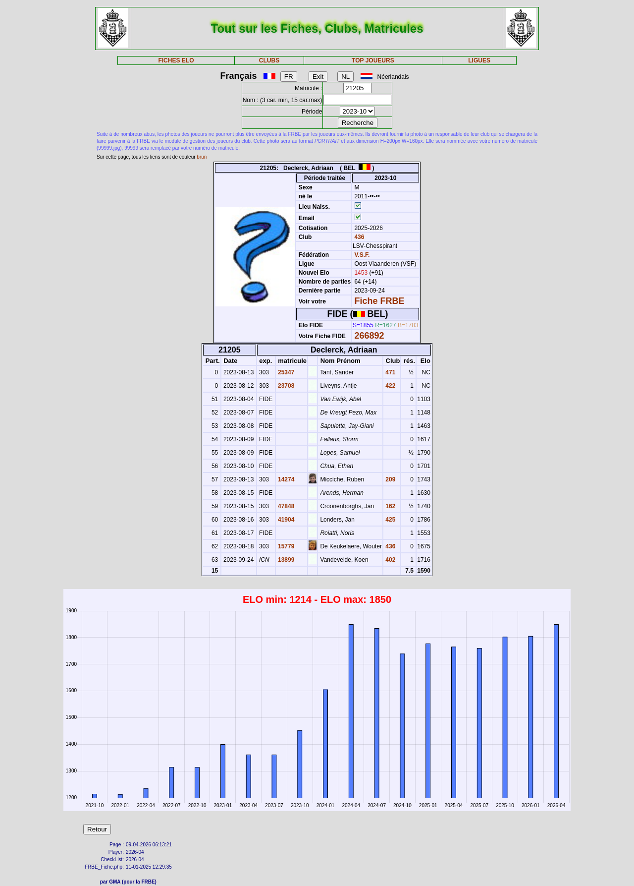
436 (358, 237)
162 (389, 506)
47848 (285, 506)
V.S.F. (362, 254)
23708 (285, 385)
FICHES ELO (176, 60)
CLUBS (269, 60)
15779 (285, 546)
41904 (285, 519)
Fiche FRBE (379, 301)
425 (389, 519)
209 (389, 479)
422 (389, 385)
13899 (285, 559)
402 (389, 559)
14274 (285, 479)
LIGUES (479, 60)
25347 (285, 372)
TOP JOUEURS (373, 60)
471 (389, 372)
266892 (369, 336)
